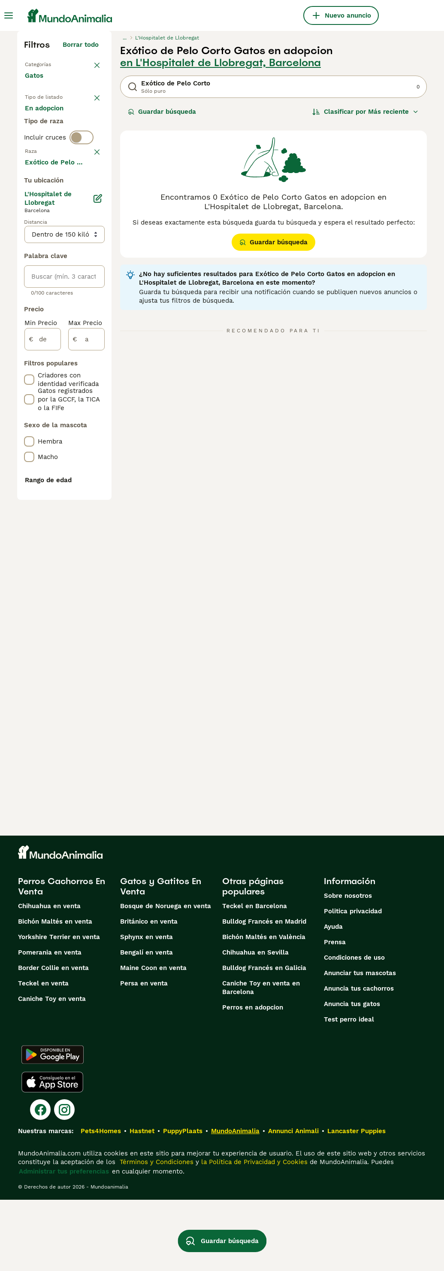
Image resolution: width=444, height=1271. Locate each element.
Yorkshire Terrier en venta (59, 1008)
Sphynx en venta (146, 1008)
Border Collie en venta (53, 1039)
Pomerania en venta (50, 1024)
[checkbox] (29, 255)
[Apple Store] (52, 1153)
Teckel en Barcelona (254, 977)
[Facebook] (40, 1181)
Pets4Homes (101, 1202)
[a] (86, 590)
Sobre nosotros (348, 967)
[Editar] (98, 449)
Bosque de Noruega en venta (165, 977)
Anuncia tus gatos (352, 1075)
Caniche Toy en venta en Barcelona (261, 1059)
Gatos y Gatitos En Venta (160, 957)
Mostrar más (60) (78, 411)
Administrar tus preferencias (64, 1243)
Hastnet (142, 1202)
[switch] (81, 192)
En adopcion (51, 139)
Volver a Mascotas (54, 63)
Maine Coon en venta (153, 1039)
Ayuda (333, 998)
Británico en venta (149, 993)
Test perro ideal (349, 1091)
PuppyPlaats (182, 1202)
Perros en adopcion (252, 1078)
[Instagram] (64, 1181)
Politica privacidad (353, 982)
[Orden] (365, 111)
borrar (89, 210)
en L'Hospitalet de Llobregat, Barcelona (220, 63)
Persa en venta (144, 1054)
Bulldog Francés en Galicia (264, 1039)
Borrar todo (81, 45)
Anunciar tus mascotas (360, 1044)
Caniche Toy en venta (52, 1070)
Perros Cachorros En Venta (61, 957)
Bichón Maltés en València (263, 1008)
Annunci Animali (293, 1202)
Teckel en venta (43, 1054)
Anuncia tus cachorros (359, 1060)
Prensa (335, 1013)
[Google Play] (52, 1126)
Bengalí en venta (146, 1024)
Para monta (50, 160)
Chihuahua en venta (49, 977)
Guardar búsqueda (162, 112)
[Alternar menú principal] (8, 15)
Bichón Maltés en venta (55, 993)
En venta (46, 118)
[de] (42, 590)
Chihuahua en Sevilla (255, 1024)
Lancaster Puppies (356, 1202)
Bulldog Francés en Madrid (264, 993)
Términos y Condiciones (155, 1233)
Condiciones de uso (354, 1029)
